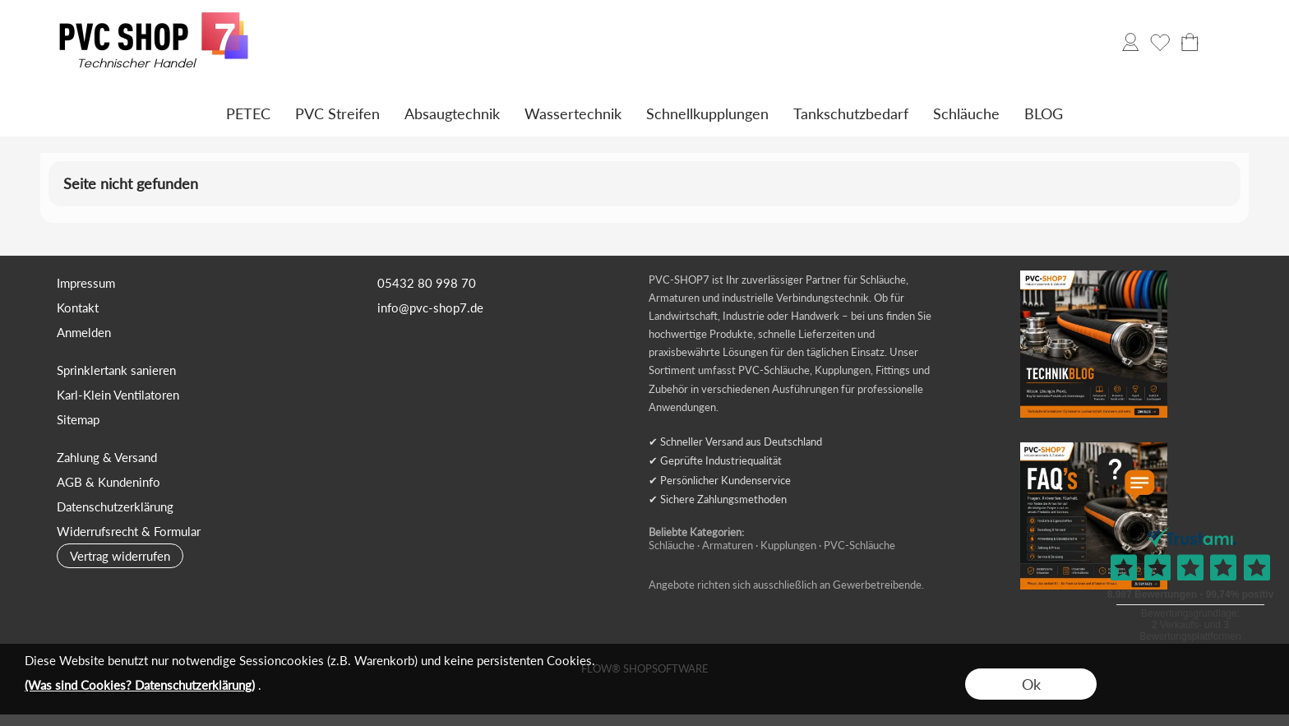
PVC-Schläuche (859, 545)
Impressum (86, 282)
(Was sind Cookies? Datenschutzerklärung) (140, 684)
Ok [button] (1031, 684)
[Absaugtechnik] (452, 113)
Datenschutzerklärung (115, 506)
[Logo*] (154, 17)
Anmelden (84, 332)
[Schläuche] (966, 113)
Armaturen (727, 545)
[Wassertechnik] (573, 113)
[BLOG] (1043, 113)
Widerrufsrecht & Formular (129, 531)
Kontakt (78, 307)
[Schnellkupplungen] (707, 113)
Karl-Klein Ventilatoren (118, 394)
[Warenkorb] (1189, 42)
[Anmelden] (1130, 42)
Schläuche (672, 545)
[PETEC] (248, 113)
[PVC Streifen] (337, 113)
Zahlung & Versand (107, 457)
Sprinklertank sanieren (116, 370)
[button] (1219, 42)
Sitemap (78, 419)
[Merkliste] (1160, 42)
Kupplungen (788, 545)
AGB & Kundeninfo (108, 481)
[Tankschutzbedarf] (851, 113)
